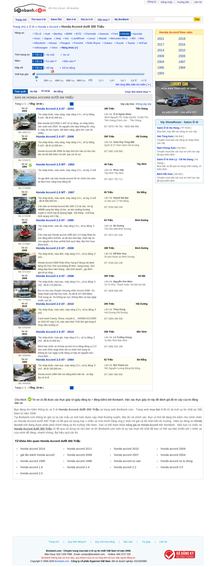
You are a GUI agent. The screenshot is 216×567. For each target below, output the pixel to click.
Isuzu (37, 38)
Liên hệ (198, 2)
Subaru (108, 43)
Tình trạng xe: (22, 54)
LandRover (78, 38)
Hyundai (137, 33)
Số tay (50, 67)
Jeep (58, 38)
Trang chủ (54, 541)
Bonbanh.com (62, 561)
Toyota (131, 43)
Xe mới (50, 54)
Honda (125, 33)
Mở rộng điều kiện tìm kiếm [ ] (133, 84)
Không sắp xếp (143, 104)
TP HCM (45, 91)
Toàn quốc (20, 91)
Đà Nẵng (58, 91)
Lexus (91, 38)
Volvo (54, 47)
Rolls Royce (93, 43)
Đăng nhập (166, 2)
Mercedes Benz (119, 38)
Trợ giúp (146, 541)
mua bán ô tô (158, 409)
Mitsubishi (39, 43)
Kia (67, 38)
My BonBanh (122, 19)
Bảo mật (128, 541)
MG (134, 38)
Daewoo (104, 33)
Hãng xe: (20, 33)
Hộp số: (19, 67)
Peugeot (65, 43)
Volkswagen (41, 47)
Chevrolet (90, 33)
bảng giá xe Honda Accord (142, 424)
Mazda (102, 38)
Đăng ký (152, 1)
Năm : (18, 60)
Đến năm (69, 61)
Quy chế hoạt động (105, 541)
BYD (78, 33)
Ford (115, 33)
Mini (141, 38)
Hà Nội (33, 91)
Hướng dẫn (183, 2)
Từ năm (50, 61)
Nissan (53, 43)
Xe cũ (66, 54)
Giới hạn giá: (22, 74)
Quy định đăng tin (77, 541)
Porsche (78, 43)
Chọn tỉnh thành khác (138, 91)
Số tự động (68, 67)
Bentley (58, 33)
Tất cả (37, 33)
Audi (47, 33)
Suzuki (120, 43)
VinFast (143, 43)
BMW (69, 33)
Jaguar (48, 38)
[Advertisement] (108, 508)
